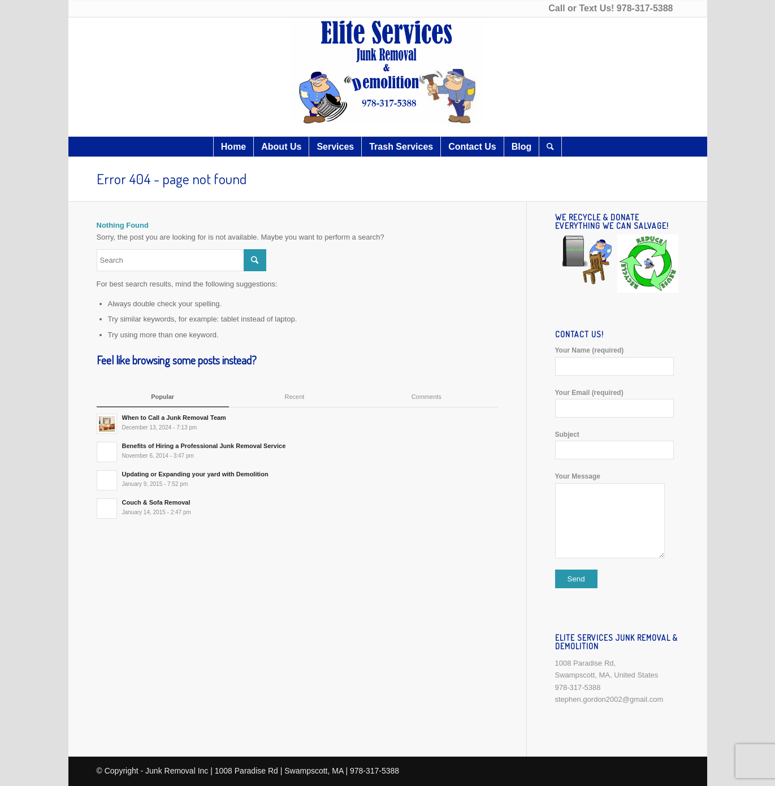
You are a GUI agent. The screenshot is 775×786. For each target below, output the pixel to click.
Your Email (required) (617, 403)
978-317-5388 (645, 8)
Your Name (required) (617, 360)
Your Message (617, 515)
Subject (617, 445)
